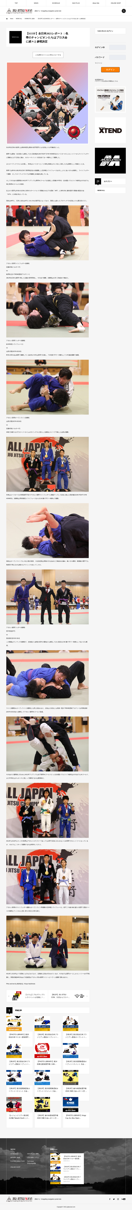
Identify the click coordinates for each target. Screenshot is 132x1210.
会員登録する (99, 79)
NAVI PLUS (76, 3)
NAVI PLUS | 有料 (33, 1154)
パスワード (100, 57)
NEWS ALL (101, 190)
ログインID (100, 47)
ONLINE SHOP (116, 3)
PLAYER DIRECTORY (18, 1161)
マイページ (98, 63)
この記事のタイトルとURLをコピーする (48, 55)
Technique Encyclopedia (31, 1162)
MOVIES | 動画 (15, 1157)
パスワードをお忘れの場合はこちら (106, 81)
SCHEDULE (56, 3)
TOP (16, 3)
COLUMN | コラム (33, 1157)
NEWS (36, 3)
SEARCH (124, 11)
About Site (96, 3)
